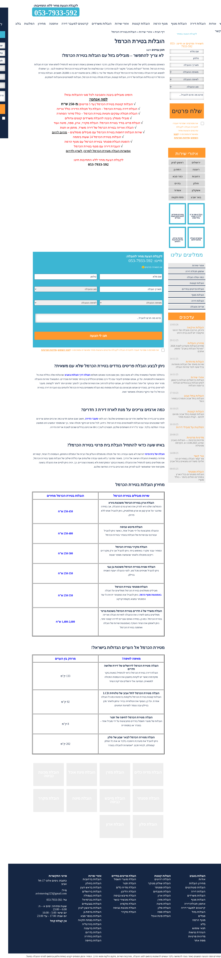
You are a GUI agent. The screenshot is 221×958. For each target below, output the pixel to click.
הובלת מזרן (156, 899)
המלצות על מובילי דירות (182, 427)
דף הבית (152, 31)
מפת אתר (191, 940)
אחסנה (45, 23)
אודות (204, 23)
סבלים (193, 915)
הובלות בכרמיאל (83, 899)
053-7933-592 (47, 12)
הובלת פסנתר (188, 471)
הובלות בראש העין (82, 887)
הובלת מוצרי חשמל (117, 879)
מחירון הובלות (188, 343)
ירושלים (188, 162)
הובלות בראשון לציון (81, 907)
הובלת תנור (121, 883)
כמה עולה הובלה (187, 277)
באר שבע (188, 197)
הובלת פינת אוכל (153, 915)
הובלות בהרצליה (83, 924)
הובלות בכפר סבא (82, 915)
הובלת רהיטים (154, 879)
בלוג (10, 23)
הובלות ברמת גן (84, 911)
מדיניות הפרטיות (40, 350)
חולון (188, 183)
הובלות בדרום (85, 932)
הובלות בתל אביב (186, 395)
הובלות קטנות (133, 23)
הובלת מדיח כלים (118, 887)
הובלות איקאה (187, 327)
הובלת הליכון (120, 891)
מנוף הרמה (152, 23)
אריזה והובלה (189, 306)
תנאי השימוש (55, 350)
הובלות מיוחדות (187, 361)
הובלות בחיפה (85, 940)
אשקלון (188, 190)
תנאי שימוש (190, 928)
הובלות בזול (190, 911)
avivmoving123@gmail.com (43, 893)
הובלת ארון (156, 895)
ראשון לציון (169, 162)
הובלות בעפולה (84, 895)
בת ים (169, 183)
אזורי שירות (114, 23)
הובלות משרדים (93, 23)
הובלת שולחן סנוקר (151, 883)
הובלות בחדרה (84, 936)
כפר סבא (169, 176)
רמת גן (169, 169)
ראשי (214, 23)
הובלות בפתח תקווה (81, 920)
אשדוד (169, 190)
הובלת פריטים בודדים (185, 289)
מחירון (34, 23)
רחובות (188, 176)
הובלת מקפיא (120, 903)
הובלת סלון (156, 907)
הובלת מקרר (120, 911)
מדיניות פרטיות (187, 437)
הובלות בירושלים (83, 891)
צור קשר (212, 31)
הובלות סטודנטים (187, 887)
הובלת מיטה (155, 903)
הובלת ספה (156, 911)
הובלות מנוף (171, 23)
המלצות (21, 23)
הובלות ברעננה (84, 928)
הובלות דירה (190, 23)
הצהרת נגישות (189, 932)
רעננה (187, 169)
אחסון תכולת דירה (186, 271)
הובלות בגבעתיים (83, 903)
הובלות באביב (189, 875)
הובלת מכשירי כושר (116, 899)
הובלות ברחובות (84, 879)
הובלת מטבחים (154, 891)
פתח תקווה (169, 197)
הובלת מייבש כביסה (116, 895)
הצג (140, 49)
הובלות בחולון (85, 883)
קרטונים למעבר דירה (66, 23)
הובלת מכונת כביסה (116, 907)
